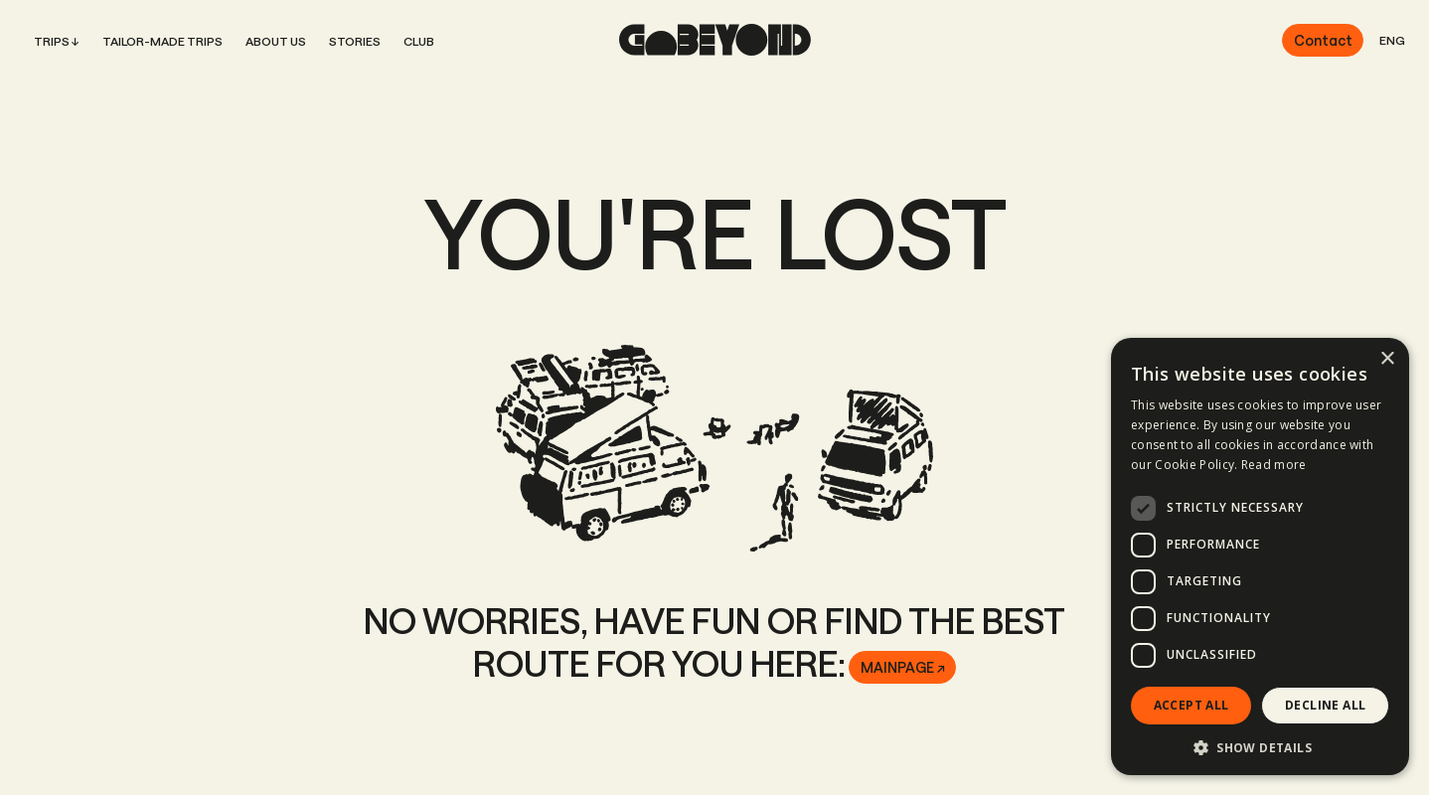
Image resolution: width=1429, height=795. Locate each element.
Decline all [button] (1325, 705)
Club (418, 41)
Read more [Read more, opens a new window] (1274, 464)
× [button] (1386, 359)
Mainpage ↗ (903, 667)
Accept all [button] (1191, 705)
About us (275, 41)
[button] (1260, 746)
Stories (355, 41)
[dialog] (1260, 556)
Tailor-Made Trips (162, 41)
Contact (1323, 40)
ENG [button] (1392, 40)
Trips (52, 41)
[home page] (715, 40)
